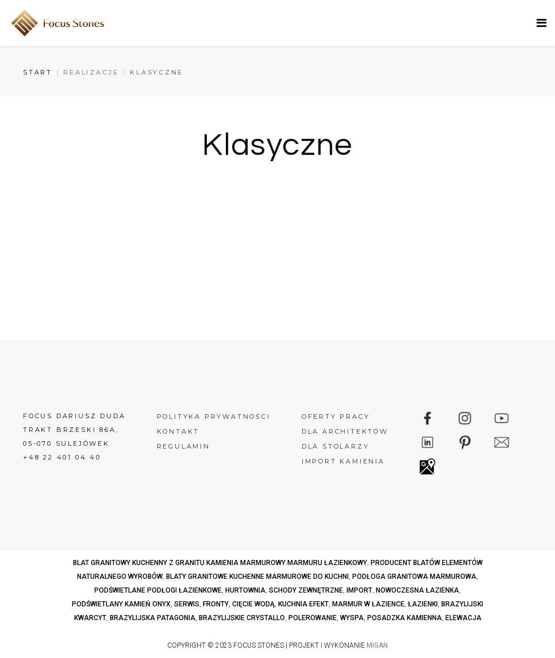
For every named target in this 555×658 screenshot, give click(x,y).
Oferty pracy (336, 416)
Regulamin (183, 446)
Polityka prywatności (214, 416)
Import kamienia (343, 461)
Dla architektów (345, 431)
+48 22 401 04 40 (62, 457)
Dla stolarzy (335, 446)
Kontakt (178, 431)
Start (37, 72)
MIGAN (377, 645)
